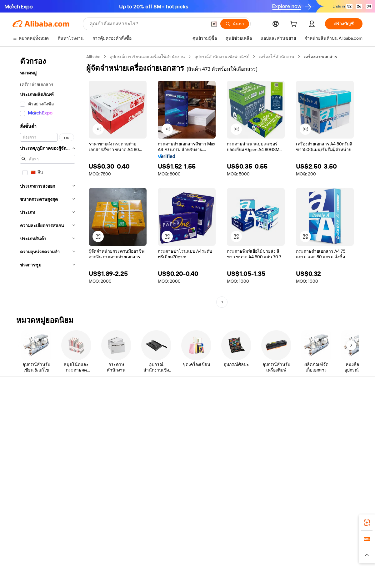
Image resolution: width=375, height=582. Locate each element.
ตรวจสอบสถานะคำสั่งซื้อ (36, 429)
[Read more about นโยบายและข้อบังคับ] (30, 555)
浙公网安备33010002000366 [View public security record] (276, 570)
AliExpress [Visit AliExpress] (90, 542)
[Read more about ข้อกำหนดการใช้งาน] (290, 555)
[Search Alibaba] (147, 23)
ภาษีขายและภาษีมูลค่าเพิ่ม (181, 429)
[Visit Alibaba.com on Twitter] (321, 466)
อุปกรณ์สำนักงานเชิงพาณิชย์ (221, 56)
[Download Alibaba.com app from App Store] (295, 515)
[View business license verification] (241, 570)
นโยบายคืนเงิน (98, 424)
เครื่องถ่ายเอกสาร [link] (320, 56)
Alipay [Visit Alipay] (178, 542)
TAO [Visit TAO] (245, 542)
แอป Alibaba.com (253, 515)
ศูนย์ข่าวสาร (312, 429)
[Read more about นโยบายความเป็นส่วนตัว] (242, 555)
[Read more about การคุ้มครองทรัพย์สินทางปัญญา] (184, 555)
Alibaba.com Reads (174, 440)
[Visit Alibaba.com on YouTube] (340, 466)
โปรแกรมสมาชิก (172, 417)
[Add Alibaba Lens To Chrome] (99, 515)
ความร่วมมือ (240, 446)
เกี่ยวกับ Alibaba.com (319, 405)
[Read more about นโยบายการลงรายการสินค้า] (124, 555)
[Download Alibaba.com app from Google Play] (341, 515)
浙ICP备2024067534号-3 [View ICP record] (338, 570)
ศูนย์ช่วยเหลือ (25, 405)
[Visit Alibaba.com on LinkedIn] (312, 466)
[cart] (294, 24)
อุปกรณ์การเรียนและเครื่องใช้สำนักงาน (147, 56)
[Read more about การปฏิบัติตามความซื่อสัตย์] (339, 555)
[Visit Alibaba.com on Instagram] (331, 466)
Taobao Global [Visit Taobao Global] (221, 542)
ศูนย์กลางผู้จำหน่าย (246, 417)
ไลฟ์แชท (20, 417)
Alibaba (93, 56)
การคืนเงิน (22, 440)
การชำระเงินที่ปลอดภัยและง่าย (114, 412)
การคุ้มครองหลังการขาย (107, 447)
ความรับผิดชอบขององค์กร (325, 417)
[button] (214, 24)
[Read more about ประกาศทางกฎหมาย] (72, 555)
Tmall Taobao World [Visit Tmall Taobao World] (148, 542)
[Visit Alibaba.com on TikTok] (349, 466)
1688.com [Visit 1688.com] (114, 542)
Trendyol (262, 542)
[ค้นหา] (234, 24)
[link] (367, 522)
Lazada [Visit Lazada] (196, 542)
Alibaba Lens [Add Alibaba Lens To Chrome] (34, 515)
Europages (286, 542)
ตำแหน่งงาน (312, 440)
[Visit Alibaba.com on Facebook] (303, 466)
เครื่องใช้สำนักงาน (276, 56)
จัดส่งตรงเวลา (98, 435)
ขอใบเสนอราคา (171, 405)
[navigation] (47, 180)
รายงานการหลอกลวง (32, 452)
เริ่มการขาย (239, 405)
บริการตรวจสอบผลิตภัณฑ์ (109, 459)
